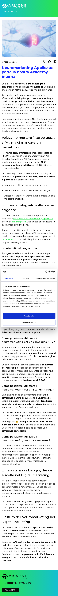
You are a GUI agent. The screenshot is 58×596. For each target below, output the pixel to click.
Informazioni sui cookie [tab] (45, 278)
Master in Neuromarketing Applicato (33, 218)
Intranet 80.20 (9, 239)
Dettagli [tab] (26, 278)
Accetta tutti (29, 316)
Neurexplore (19, 222)
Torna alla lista (9, 11)
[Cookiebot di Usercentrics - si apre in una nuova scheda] (45, 272)
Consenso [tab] (9, 278)
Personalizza (29, 322)
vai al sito (10, 590)
